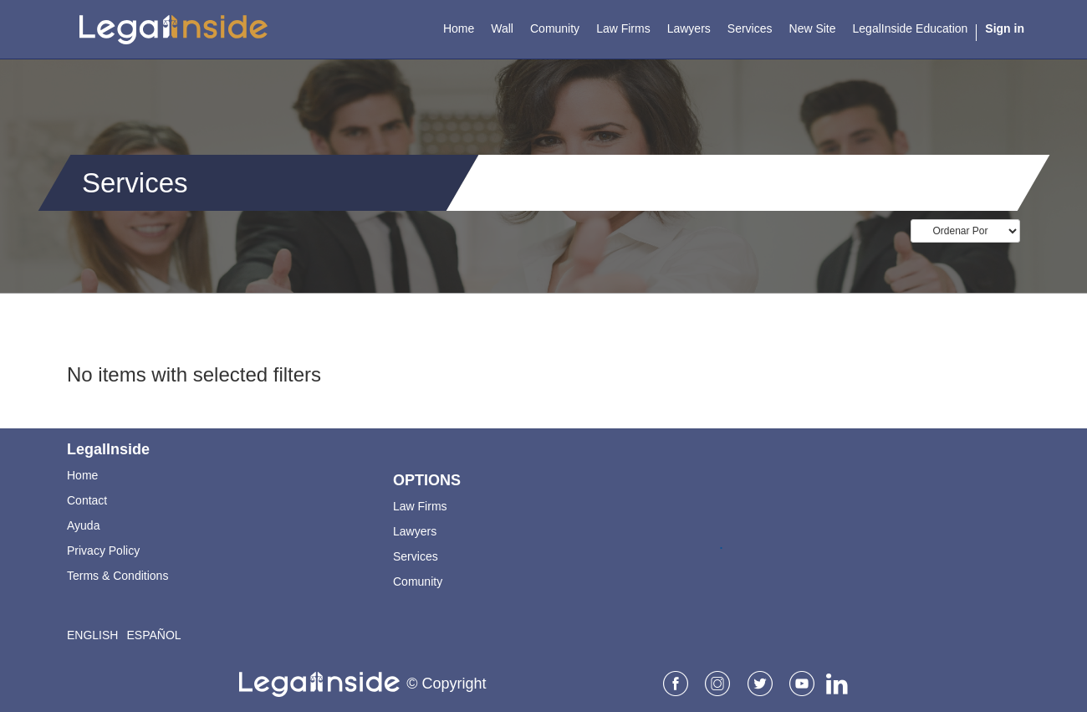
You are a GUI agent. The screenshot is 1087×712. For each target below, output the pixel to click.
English (92, 635)
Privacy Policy (103, 550)
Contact (87, 500)
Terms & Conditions (117, 575)
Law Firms (420, 506)
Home (82, 475)
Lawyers (414, 531)
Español (153, 635)
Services (415, 556)
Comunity (417, 581)
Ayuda (83, 525)
